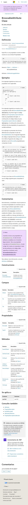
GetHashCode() (5, 353)
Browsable (13, 141)
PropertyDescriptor (10, 409)
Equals (19, 136)
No (5, 246)
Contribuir (5, 494)
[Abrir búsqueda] (18, 2)
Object (8, 67)
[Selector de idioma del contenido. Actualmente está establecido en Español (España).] (8, 479)
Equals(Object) (5, 349)
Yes (4, 242)
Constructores (6, 33)
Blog (15, 492)
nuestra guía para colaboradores (10, 433)
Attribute (14, 67)
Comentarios (6, 31)
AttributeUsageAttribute (13, 73)
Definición (5, 27)
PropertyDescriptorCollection (15, 114)
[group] (14, 62)
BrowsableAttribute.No (9, 254)
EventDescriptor (9, 411)
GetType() (4, 358)
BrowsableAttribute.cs (11, 48)
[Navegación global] (1, 2)
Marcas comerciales (16, 498)
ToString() (4, 385)
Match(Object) (5, 368)
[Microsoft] (14, 2)
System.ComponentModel (18, 43)
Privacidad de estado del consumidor (11, 496)
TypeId (3, 330)
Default (4, 292)
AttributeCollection (9, 413)
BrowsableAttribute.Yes (9, 252)
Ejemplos (5, 29)
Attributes (4, 261)
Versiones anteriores (7, 492)
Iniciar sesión (24, 2)
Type (17, 358)
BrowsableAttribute (18, 110)
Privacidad (11, 494)
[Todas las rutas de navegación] (3, 14)
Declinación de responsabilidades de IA (12, 490)
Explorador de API (9, 13)
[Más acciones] (25, 14)
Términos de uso (6, 498)
